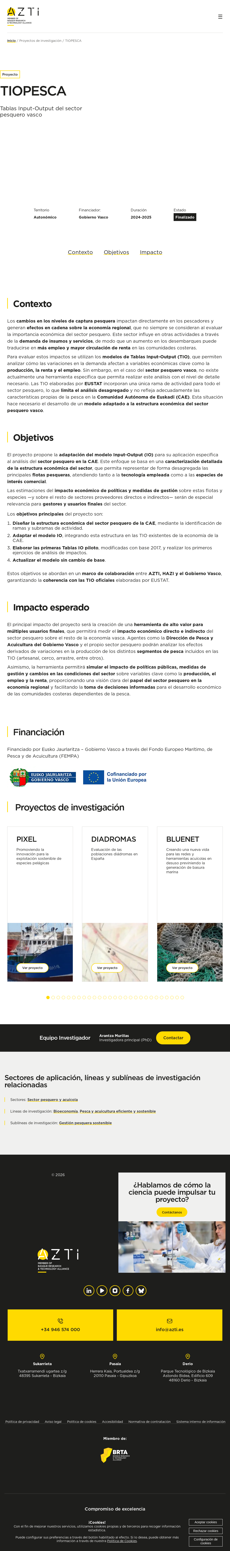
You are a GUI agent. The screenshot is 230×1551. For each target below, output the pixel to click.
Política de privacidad (22, 1422)
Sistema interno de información (201, 1422)
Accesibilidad (112, 1422)
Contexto (80, 252)
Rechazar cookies (205, 1531)
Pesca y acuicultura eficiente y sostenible (118, 1111)
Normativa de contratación (149, 1422)
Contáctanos (172, 1212)
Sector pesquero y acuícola (52, 1099)
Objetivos (116, 252)
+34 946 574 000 (60, 1329)
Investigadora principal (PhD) (125, 1038)
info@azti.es (170, 1329)
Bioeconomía (65, 1111)
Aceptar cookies (206, 1522)
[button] (48, 997)
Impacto (151, 252)
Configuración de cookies (206, 1541)
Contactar (173, 1037)
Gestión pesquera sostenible (85, 1123)
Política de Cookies (122, 1541)
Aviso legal (53, 1422)
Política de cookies (81, 1422)
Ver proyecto (32, 968)
